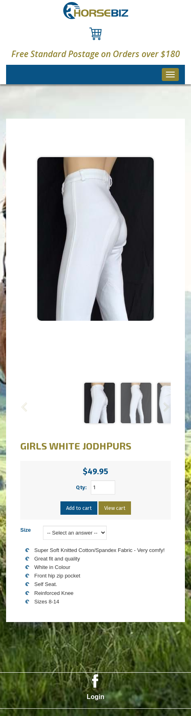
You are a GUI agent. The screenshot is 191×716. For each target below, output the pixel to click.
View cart (114, 508)
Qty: (81, 487)
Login (96, 696)
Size (25, 530)
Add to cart (79, 508)
